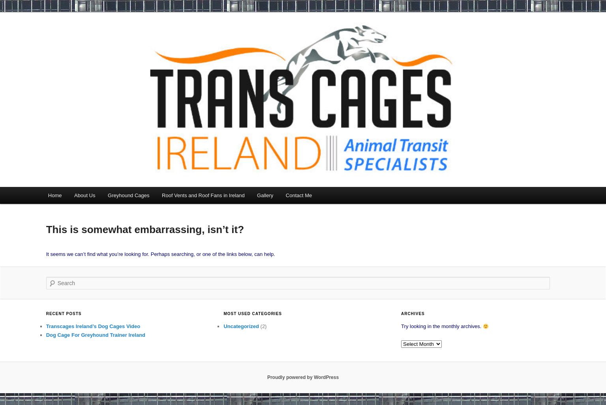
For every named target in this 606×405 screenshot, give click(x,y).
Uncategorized (241, 326)
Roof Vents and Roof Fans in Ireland (203, 195)
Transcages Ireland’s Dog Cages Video (93, 326)
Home (55, 195)
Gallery (265, 195)
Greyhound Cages (129, 195)
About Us (84, 195)
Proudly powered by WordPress (303, 377)
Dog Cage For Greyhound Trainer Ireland (95, 335)
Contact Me (299, 195)
